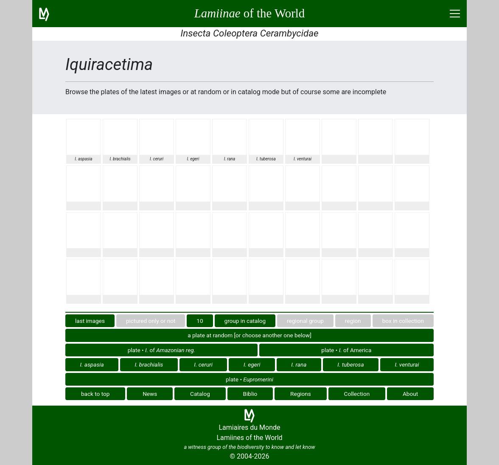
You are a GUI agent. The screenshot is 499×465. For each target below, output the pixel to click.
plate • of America (346, 350)
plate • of (161, 350)
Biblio (250, 393)
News (150, 393)
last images (90, 320)
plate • (249, 379)
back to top (95, 393)
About (410, 393)
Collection (357, 393)
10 (199, 320)
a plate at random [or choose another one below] (249, 335)
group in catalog (245, 320)
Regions (300, 393)
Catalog (200, 393)
